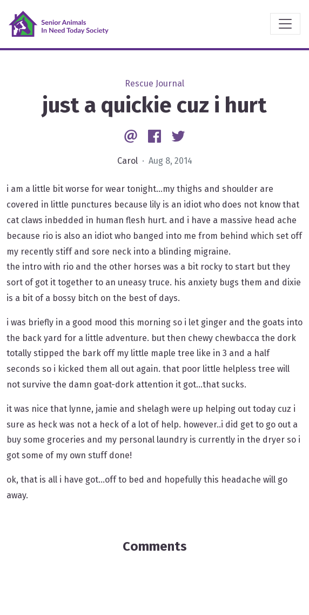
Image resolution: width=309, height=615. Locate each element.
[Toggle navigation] (285, 24)
